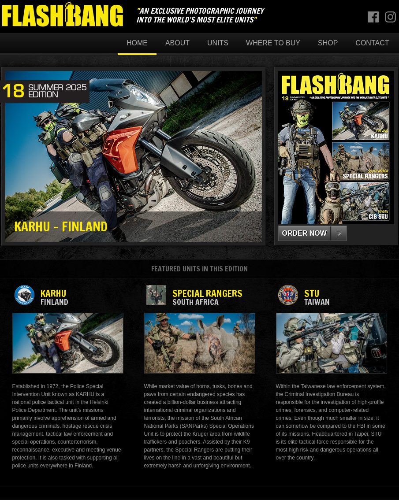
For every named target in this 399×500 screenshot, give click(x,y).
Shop (328, 43)
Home (137, 43)
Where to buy (273, 43)
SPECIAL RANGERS (199, 296)
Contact (372, 43)
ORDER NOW (304, 233)
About (177, 43)
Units (217, 43)
